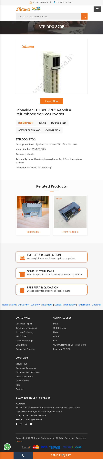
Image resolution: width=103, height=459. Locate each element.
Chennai (96, 304)
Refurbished (21, 336)
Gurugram (23, 304)
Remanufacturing (24, 332)
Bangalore (70, 304)
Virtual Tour (21, 363)
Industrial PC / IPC (62, 349)
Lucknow (35, 304)
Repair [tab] (42, 123)
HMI (55, 340)
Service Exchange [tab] (29, 130)
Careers (19, 389)
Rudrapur (47, 304)
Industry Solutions (24, 376)
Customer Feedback (26, 368)
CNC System (59, 328)
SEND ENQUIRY (61, 455)
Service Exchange (24, 340)
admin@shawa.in (39, 2)
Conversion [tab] (52, 130)
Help (18, 385)
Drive (55, 323)
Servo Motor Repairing (26, 328)
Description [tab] (25, 123)
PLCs (55, 332)
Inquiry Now (51, 101)
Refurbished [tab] (58, 123)
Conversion (21, 344)
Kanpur (58, 304)
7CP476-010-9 (70, 232)
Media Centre (22, 380)
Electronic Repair (24, 323)
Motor (56, 336)
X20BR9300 (33, 232)
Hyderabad (83, 304)
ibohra (19, 441)
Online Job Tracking (25, 349)
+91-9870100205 (62, 2)
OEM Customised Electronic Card (69, 344)
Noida (5, 304)
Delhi (13, 304)
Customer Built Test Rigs (28, 372)
